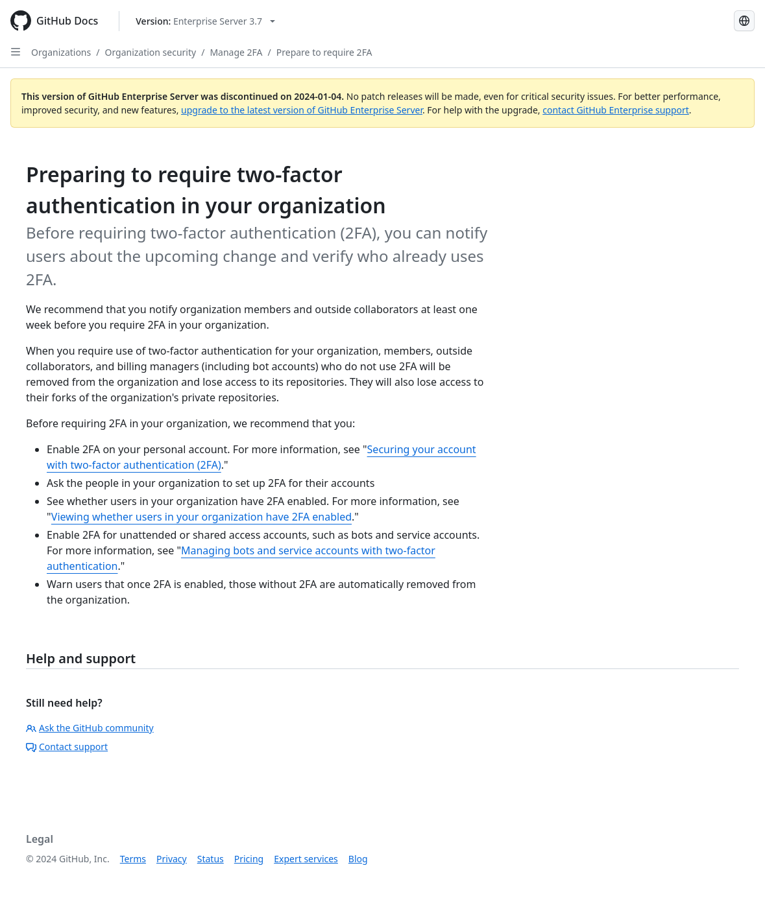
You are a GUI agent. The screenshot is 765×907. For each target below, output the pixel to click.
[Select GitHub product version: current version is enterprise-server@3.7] (205, 21)
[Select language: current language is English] (744, 20)
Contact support (67, 746)
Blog (358, 859)
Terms (133, 859)
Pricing (248, 859)
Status (210, 859)
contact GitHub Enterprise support (615, 110)
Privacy (171, 859)
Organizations (61, 52)
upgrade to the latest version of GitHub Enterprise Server (301, 110)
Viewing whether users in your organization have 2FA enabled (201, 517)
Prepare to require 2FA (324, 52)
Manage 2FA (236, 52)
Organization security (150, 52)
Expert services (306, 859)
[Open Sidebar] (15, 51)
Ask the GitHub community (90, 728)
